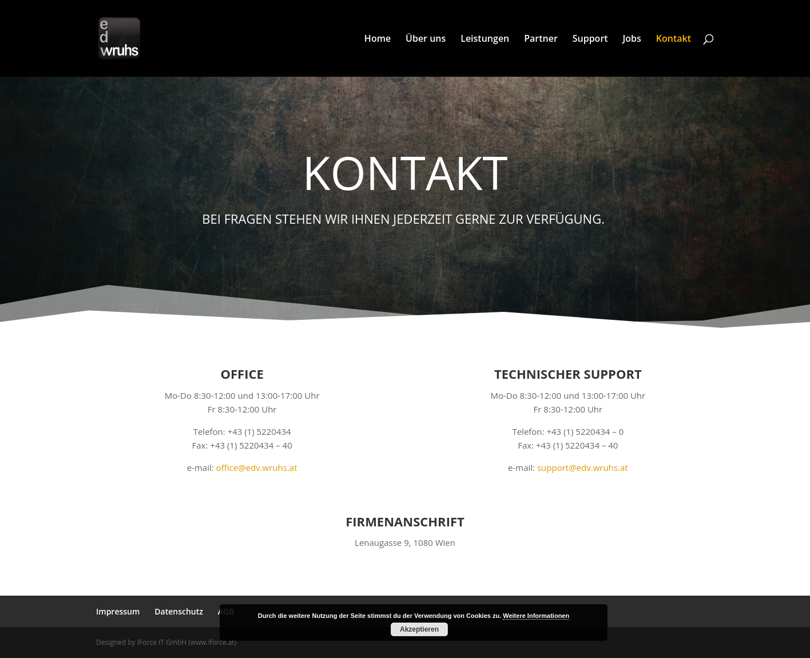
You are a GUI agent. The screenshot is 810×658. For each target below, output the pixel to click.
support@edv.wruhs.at (582, 467)
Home (377, 39)
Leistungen (484, 39)
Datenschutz (178, 611)
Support (590, 39)
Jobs (632, 39)
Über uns (426, 39)
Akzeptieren (419, 629)
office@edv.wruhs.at (256, 467)
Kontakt (673, 39)
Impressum (118, 611)
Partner (541, 39)
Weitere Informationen (536, 615)
